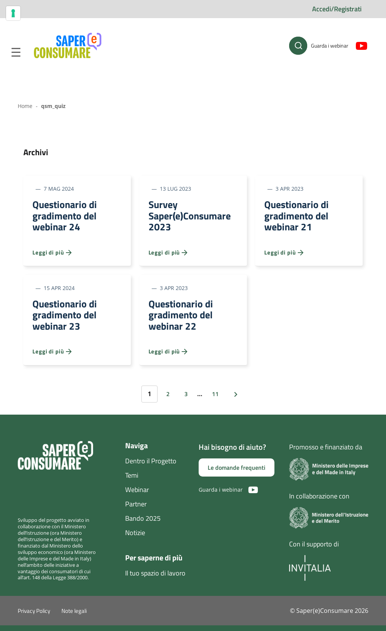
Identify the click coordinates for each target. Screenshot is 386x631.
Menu (15, 52)
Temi (131, 480)
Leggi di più (52, 255)
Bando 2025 (143, 523)
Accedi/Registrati (336, 9)
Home (25, 106)
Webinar (137, 495)
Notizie (135, 538)
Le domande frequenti (236, 473)
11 (215, 399)
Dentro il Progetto (150, 466)
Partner (136, 509)
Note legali (74, 616)
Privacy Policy (34, 616)
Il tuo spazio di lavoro (155, 578)
